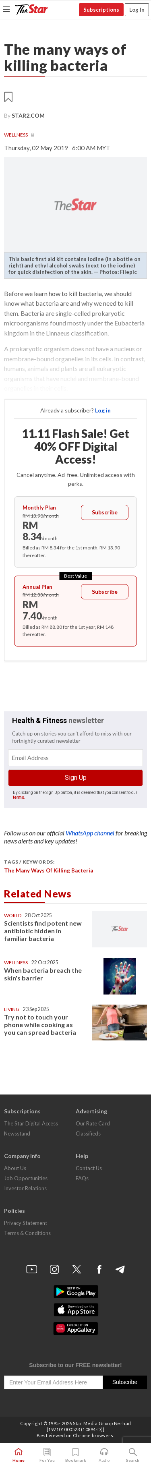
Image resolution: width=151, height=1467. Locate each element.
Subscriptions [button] (101, 9)
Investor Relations (25, 1188)
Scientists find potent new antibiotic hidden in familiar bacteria (43, 930)
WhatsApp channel (91, 833)
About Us (15, 1168)
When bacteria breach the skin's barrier (43, 974)
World (12, 915)
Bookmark (75, 1455)
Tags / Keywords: (29, 862)
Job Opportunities (26, 1178)
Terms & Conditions (27, 1233)
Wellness (16, 135)
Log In (137, 9)
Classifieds (88, 1133)
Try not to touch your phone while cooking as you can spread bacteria (40, 1024)
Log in (103, 410)
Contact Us (89, 1168)
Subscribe (105, 512)
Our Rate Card (93, 1123)
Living (11, 1009)
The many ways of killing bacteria (48, 870)
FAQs (82, 1178)
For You (47, 1455)
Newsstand (17, 1133)
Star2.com (28, 115)
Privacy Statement (25, 1223)
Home (18, 1455)
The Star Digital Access (31, 1123)
